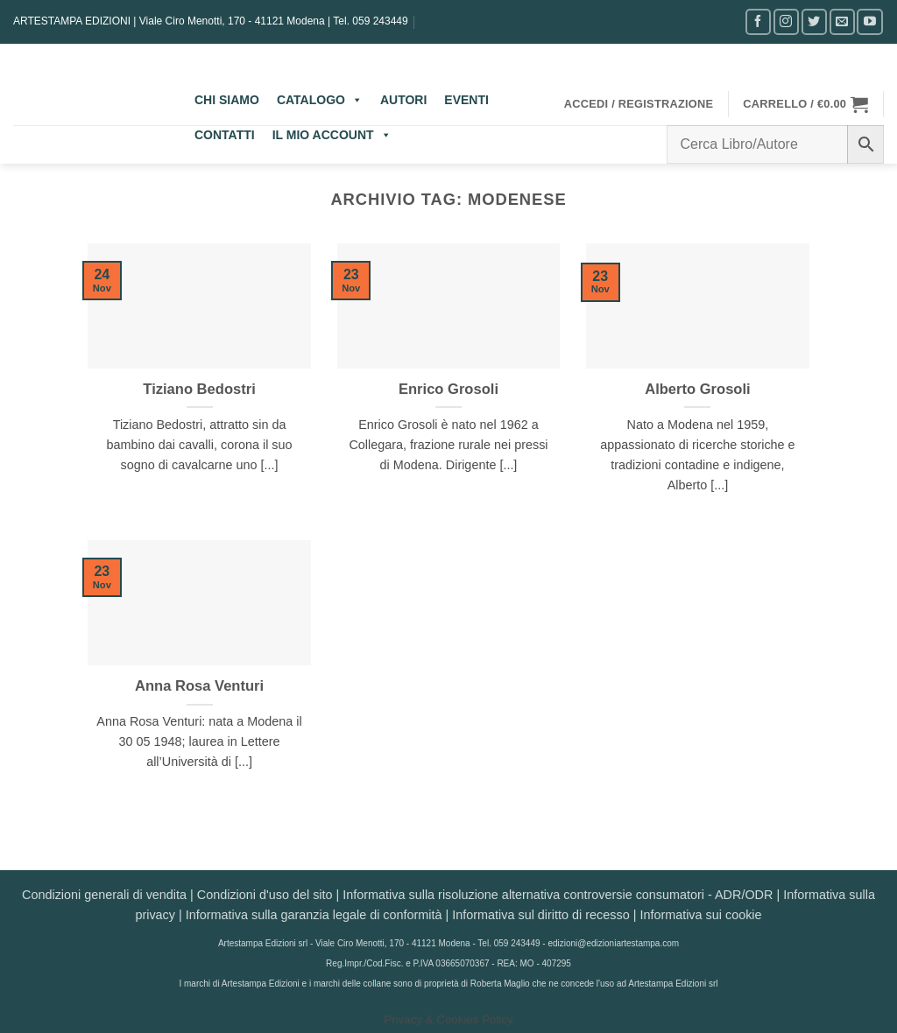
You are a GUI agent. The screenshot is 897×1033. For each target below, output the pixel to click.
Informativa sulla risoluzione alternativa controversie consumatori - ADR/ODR (558, 895)
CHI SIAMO (226, 100)
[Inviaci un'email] (842, 21)
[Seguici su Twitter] (814, 21)
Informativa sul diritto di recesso (540, 915)
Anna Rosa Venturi (199, 686)
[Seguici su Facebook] (758, 21)
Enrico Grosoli (448, 389)
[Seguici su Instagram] (786, 21)
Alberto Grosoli (697, 389)
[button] (639, 104)
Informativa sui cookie (700, 915)
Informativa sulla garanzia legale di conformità (314, 915)
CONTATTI (224, 135)
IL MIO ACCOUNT (332, 134)
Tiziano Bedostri (199, 389)
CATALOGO (320, 99)
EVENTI (466, 100)
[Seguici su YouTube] (869, 21)
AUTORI (403, 100)
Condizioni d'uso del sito (265, 895)
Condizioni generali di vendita (104, 895)
